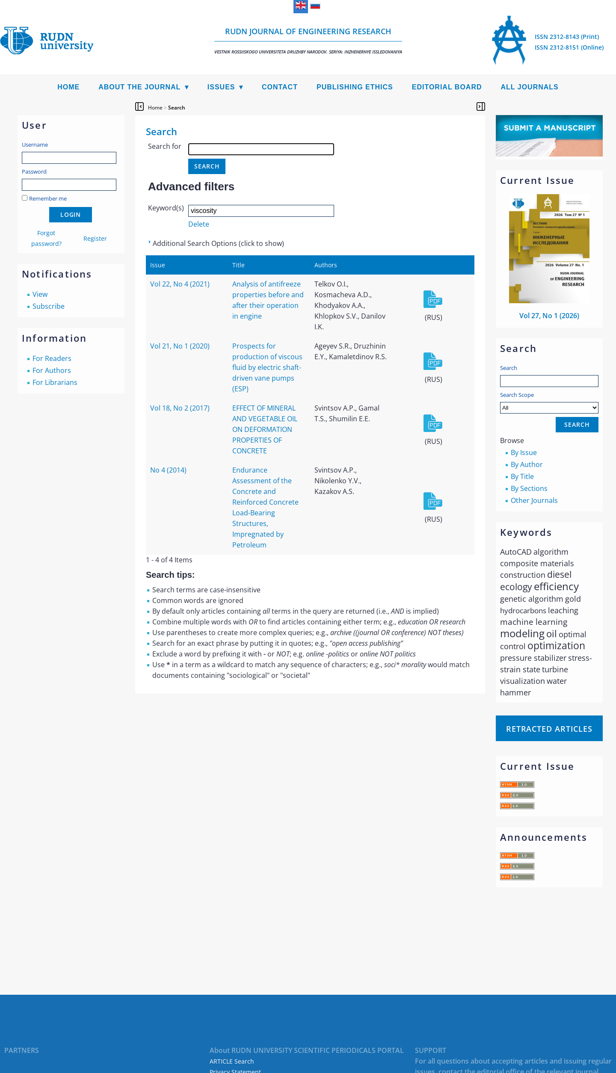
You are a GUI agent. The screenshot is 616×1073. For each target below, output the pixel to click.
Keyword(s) (166, 208)
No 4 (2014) (168, 470)
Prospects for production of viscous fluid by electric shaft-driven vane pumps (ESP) (267, 367)
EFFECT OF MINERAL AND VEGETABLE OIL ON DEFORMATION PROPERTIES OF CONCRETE (264, 429)
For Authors (52, 370)
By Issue (524, 452)
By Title (522, 476)
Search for (164, 146)
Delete (198, 224)
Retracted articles (549, 729)
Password (34, 171)
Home (68, 87)
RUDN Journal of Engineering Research (308, 40)
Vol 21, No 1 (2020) (180, 346)
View (40, 294)
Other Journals (534, 500)
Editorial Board (447, 87)
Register (95, 238)
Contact (280, 87)
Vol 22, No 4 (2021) (180, 284)
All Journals (530, 87)
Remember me (48, 198)
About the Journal (139, 87)
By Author (527, 464)
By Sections (529, 488)
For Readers (52, 358)
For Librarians (55, 382)
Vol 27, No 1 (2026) (549, 315)
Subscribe (49, 306)
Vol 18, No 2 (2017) (180, 408)
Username (35, 144)
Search (508, 368)
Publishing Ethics (355, 87)
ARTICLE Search (232, 1061)
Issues (221, 87)
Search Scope (549, 402)
